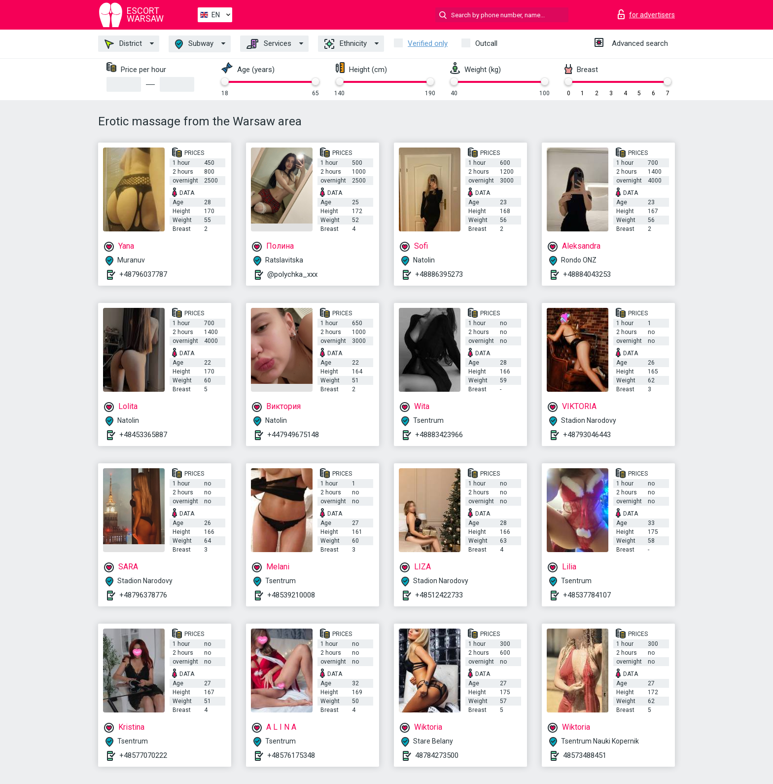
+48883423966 (439, 434)
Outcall (486, 43)
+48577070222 (143, 755)
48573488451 (584, 755)
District (123, 44)
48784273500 (436, 755)
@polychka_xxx (292, 274)
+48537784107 (587, 595)
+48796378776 (143, 595)
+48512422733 (439, 595)
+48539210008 (291, 595)
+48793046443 (587, 434)
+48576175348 (291, 755)
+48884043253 (587, 274)
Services (268, 44)
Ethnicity (345, 44)
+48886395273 (439, 274)
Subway (194, 44)
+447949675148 (293, 434)
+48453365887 (143, 434)
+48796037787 (143, 274)
